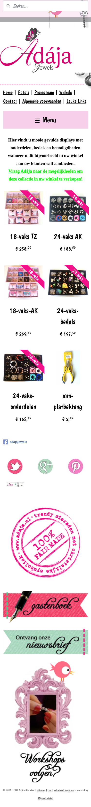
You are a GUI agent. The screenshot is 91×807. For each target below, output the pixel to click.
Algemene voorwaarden (41, 101)
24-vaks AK (68, 236)
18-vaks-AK (23, 311)
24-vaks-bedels (68, 316)
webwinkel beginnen (64, 790)
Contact (10, 101)
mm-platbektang (68, 401)
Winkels (65, 92)
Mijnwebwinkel (45, 798)
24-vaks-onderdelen (23, 401)
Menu (45, 119)
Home (8, 92)
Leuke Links (76, 101)
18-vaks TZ (23, 236)
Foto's (23, 92)
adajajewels (15, 442)
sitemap (41, 790)
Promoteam (44, 92)
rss (49, 790)
